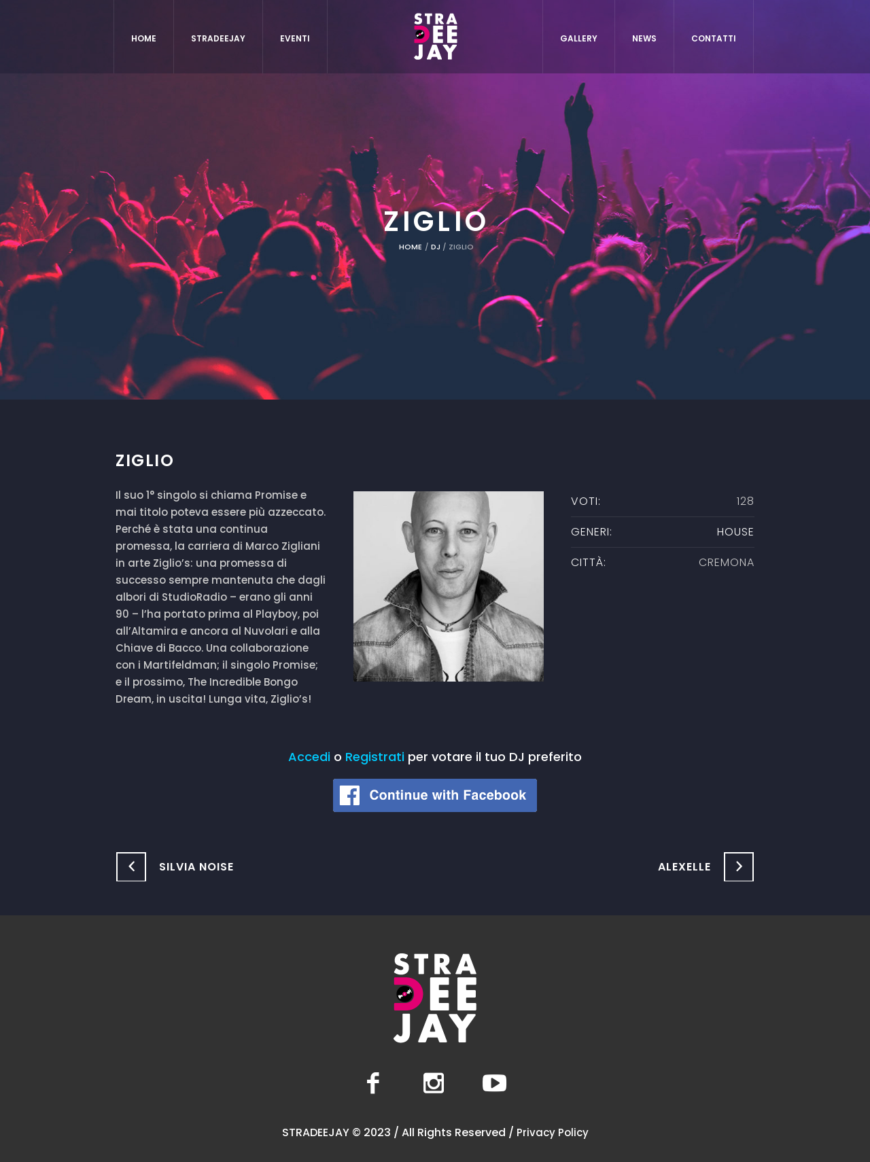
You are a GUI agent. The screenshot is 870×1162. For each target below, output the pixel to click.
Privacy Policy (553, 1132)
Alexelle (684, 867)
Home (410, 246)
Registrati (374, 756)
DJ (435, 246)
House (735, 532)
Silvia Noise (196, 867)
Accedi (309, 756)
